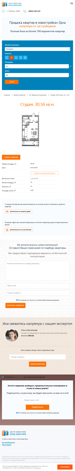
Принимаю (64, 467)
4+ (25, 57)
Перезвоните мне (37, 364)
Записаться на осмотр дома (20, 211)
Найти (11, 82)
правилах (37, 468)
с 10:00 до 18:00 (13, 11)
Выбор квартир (20, 95)
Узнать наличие (11, 157)
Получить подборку (15, 305)
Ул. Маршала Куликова (38, 95)
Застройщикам (8, 442)
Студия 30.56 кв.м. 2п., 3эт (60, 95)
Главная (7, 95)
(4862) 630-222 (34, 11)
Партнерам (6, 445)
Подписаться (37, 407)
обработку (33, 300)
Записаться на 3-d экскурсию (20, 230)
